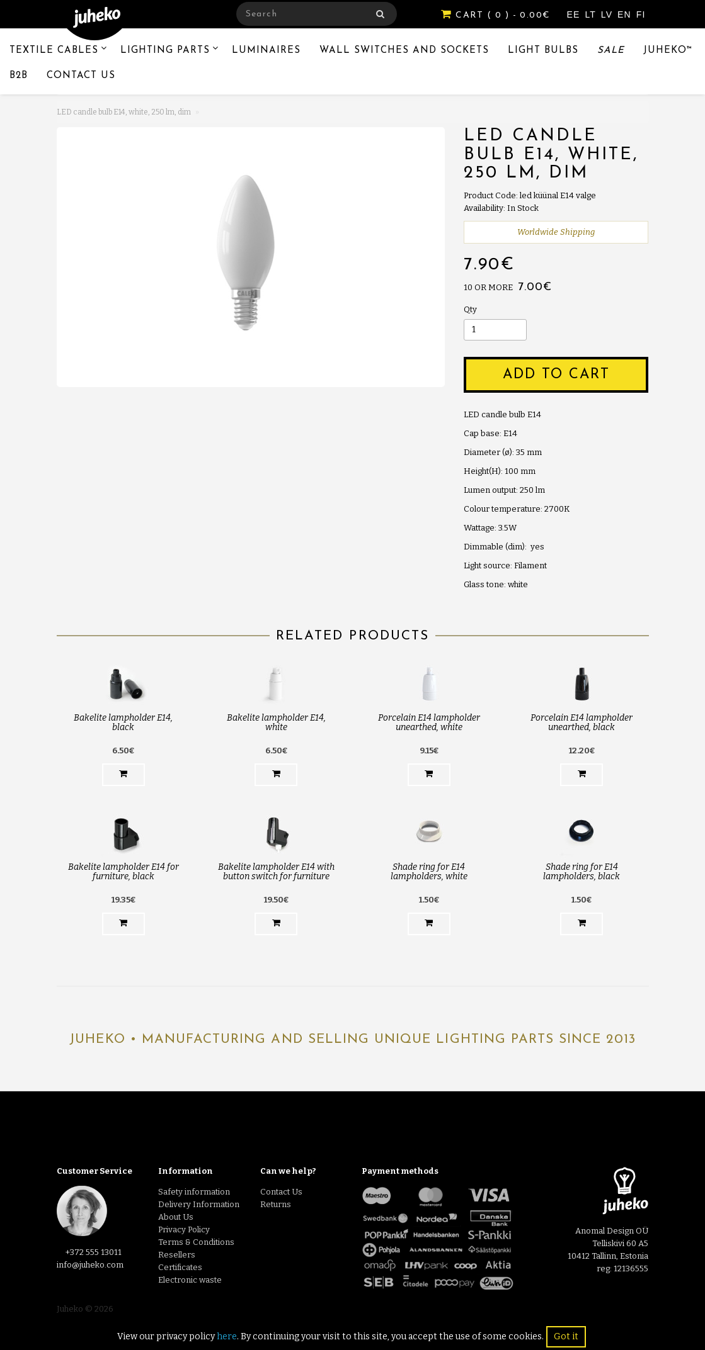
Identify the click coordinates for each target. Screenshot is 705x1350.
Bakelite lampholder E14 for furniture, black (123, 872)
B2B (18, 76)
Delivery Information (198, 1204)
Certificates (180, 1267)
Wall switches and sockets (404, 50)
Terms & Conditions (196, 1242)
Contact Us (81, 76)
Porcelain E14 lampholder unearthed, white (429, 722)
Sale (610, 50)
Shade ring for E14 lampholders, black (581, 872)
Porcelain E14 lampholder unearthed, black (581, 722)
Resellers (176, 1254)
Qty (470, 309)
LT (592, 14)
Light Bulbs (543, 50)
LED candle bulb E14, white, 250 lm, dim (124, 112)
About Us (175, 1217)
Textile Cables (53, 50)
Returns (275, 1204)
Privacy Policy (184, 1229)
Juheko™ (668, 50)
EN (625, 14)
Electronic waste (190, 1280)
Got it (566, 1336)
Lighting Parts (165, 50)
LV (608, 14)
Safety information (194, 1191)
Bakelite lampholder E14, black (123, 722)
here (227, 1336)
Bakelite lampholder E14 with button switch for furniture (276, 872)
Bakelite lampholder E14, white (276, 722)
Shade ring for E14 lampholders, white (429, 872)
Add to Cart (556, 375)
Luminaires (266, 50)
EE (575, 14)
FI (641, 14)
